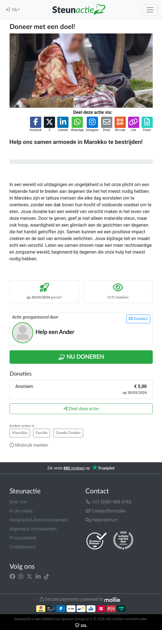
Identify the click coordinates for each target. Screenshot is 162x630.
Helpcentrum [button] (101, 520)
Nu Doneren (81, 357)
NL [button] (15, 10)
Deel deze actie (81, 408)
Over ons (18, 502)
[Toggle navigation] (150, 9)
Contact (138, 319)
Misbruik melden (29, 445)
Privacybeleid (23, 538)
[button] (35, 124)
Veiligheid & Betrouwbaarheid (39, 520)
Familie (41, 433)
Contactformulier (105, 511)
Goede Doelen (68, 433)
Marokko (20, 433)
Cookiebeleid (22, 547)
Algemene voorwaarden (33, 529)
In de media (21, 511)
